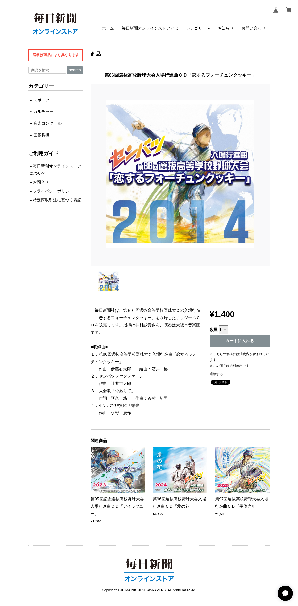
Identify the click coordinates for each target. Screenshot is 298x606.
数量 (214, 329)
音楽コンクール (47, 123)
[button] (198, 28)
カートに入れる (239, 341)
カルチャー (43, 111)
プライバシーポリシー (53, 191)
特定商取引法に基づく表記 (57, 200)
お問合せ (41, 182)
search (75, 70)
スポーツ (41, 100)
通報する (216, 374)
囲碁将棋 (41, 135)
